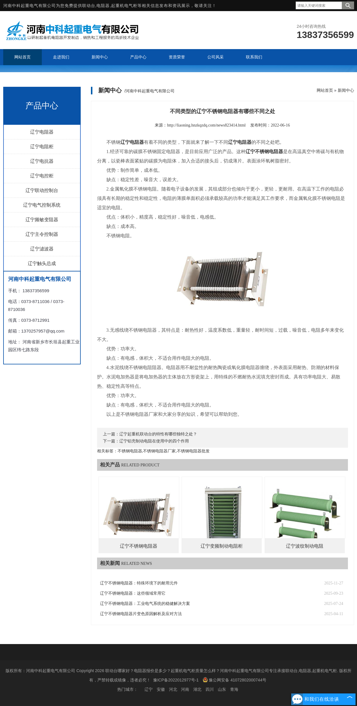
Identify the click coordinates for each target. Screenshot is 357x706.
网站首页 (325, 90)
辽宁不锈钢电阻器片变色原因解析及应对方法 (141, 614)
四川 (210, 689)
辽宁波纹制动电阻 (304, 546)
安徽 (161, 689)
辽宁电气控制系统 (42, 205)
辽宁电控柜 (42, 175)
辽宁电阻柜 (42, 146)
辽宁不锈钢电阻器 (138, 546)
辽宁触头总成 (42, 263)
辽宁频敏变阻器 (41, 219)
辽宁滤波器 (42, 248)
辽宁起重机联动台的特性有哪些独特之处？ (158, 434)
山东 (222, 689)
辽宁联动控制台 (41, 190)
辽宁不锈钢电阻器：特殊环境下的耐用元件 (139, 583)
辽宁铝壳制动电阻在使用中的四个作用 (154, 441)
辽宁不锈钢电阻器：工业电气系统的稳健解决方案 (145, 603)
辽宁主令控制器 (41, 234)
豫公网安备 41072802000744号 (234, 679)
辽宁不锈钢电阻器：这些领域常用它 (132, 593)
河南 (185, 689)
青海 (234, 689)
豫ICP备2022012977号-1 (176, 680)
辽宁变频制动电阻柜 (222, 546)
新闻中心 (346, 90)
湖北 (197, 689)
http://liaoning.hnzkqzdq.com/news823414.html (206, 125)
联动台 (88, 5)
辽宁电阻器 (42, 131)
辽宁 (148, 689)
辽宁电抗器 (42, 161)
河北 (173, 689)
